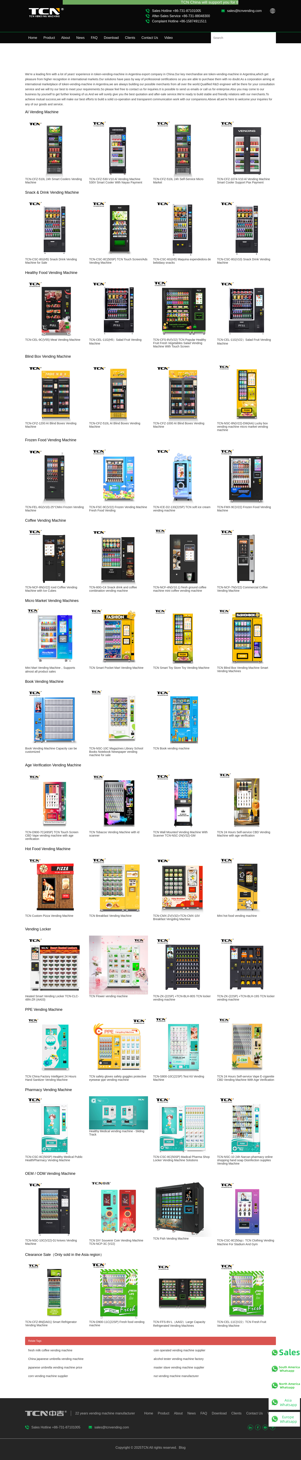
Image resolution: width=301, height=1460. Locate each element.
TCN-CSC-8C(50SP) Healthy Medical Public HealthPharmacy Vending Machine (54, 1158)
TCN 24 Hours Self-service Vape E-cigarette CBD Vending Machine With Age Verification (245, 1078)
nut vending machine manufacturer (176, 1376)
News (80, 37)
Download (111, 37)
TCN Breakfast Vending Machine (110, 915)
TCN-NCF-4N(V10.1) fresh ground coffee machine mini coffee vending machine (179, 589)
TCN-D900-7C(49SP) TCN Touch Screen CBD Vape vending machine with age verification (51, 835)
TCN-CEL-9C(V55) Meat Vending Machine (52, 339)
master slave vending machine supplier (179, 1367)
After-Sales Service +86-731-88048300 (181, 16)
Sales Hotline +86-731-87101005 (176, 11)
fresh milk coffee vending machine (50, 1350)
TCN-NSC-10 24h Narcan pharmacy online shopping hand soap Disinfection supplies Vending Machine (245, 1160)
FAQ (94, 37)
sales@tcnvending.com (244, 11)
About (65, 37)
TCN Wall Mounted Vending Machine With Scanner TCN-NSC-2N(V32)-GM (180, 833)
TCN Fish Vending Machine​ (171, 1238)
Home (32, 37)
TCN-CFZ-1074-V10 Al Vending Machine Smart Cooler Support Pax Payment (243, 180)
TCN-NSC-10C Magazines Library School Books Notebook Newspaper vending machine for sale (116, 752)
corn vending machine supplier (48, 1376)
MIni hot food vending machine (237, 915)
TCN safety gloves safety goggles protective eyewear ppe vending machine (117, 1078)
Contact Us (150, 37)
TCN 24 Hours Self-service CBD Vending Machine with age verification (243, 833)
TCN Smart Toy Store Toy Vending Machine (181, 667)
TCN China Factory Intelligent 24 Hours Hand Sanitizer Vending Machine (50, 1078)
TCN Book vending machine (171, 748)
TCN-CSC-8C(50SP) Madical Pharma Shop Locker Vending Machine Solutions (181, 1158)
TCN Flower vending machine (108, 996)
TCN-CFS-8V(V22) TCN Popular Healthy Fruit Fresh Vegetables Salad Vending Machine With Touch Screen (179, 343)
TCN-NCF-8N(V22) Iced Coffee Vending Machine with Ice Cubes (51, 589)
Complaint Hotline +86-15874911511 (179, 21)
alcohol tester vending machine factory (179, 1359)
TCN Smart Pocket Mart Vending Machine (116, 667)
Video (168, 37)
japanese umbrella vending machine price (55, 1367)
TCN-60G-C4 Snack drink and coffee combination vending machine (113, 589)
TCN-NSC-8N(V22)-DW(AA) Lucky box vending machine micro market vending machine (242, 427)
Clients (130, 37)
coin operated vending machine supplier (179, 1350)
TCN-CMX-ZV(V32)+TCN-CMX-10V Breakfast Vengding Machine (176, 917)
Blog (181, 1447)
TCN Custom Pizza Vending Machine (49, 915)
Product (49, 37)
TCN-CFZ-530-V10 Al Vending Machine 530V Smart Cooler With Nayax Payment (115, 180)
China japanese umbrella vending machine (56, 1359)
